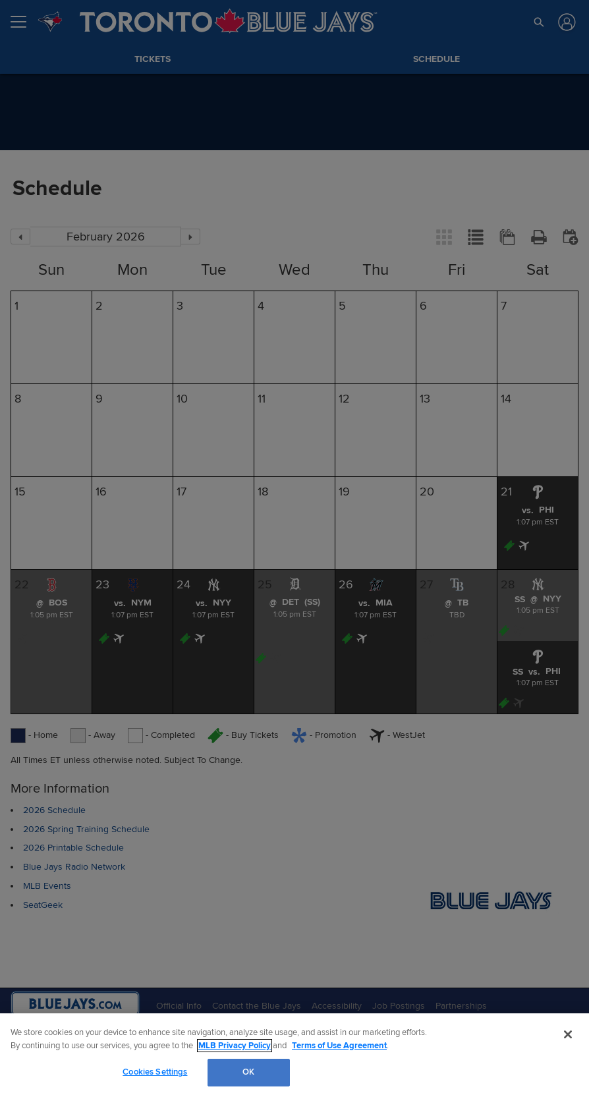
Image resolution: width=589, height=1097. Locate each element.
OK (248, 1072)
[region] (294, 1055)
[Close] (567, 1034)
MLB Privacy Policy (234, 1045)
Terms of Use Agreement (339, 1045)
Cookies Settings (155, 1072)
